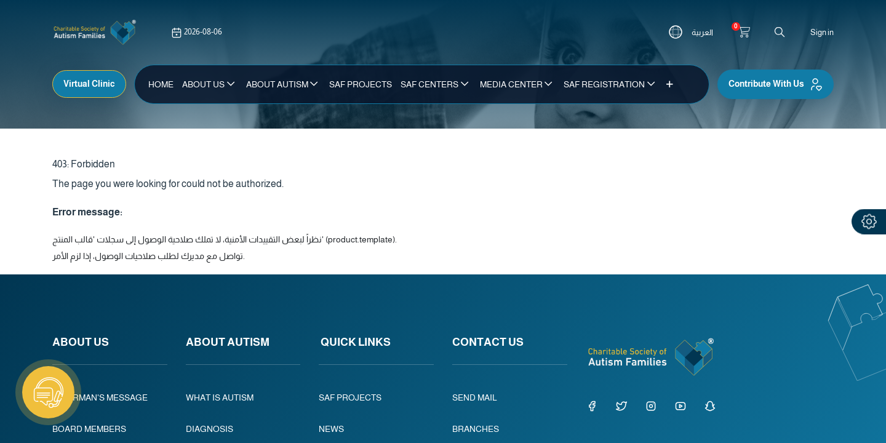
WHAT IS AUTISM (219, 397)
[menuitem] (161, 84)
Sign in (822, 32)
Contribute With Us (775, 84)
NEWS (331, 429)
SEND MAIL (474, 397)
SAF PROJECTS (351, 397)
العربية (702, 32)
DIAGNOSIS (209, 429)
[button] (669, 84)
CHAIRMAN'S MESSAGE (100, 397)
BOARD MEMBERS (89, 429)
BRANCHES (475, 429)
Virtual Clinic (89, 84)
